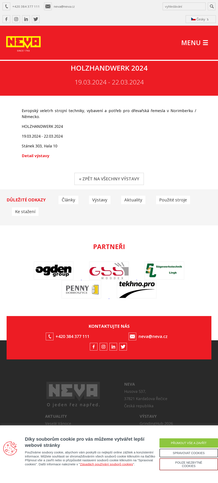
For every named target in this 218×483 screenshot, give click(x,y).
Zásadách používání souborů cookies (106, 464)
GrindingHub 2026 (156, 423)
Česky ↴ (200, 19)
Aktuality (133, 200)
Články (68, 200)
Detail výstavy (35, 155)
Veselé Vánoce (58, 423)
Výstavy (99, 200)
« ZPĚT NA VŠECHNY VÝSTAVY (109, 179)
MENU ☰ (194, 42)
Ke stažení (25, 211)
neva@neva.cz (64, 6)
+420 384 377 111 (26, 6)
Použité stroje (173, 200)
